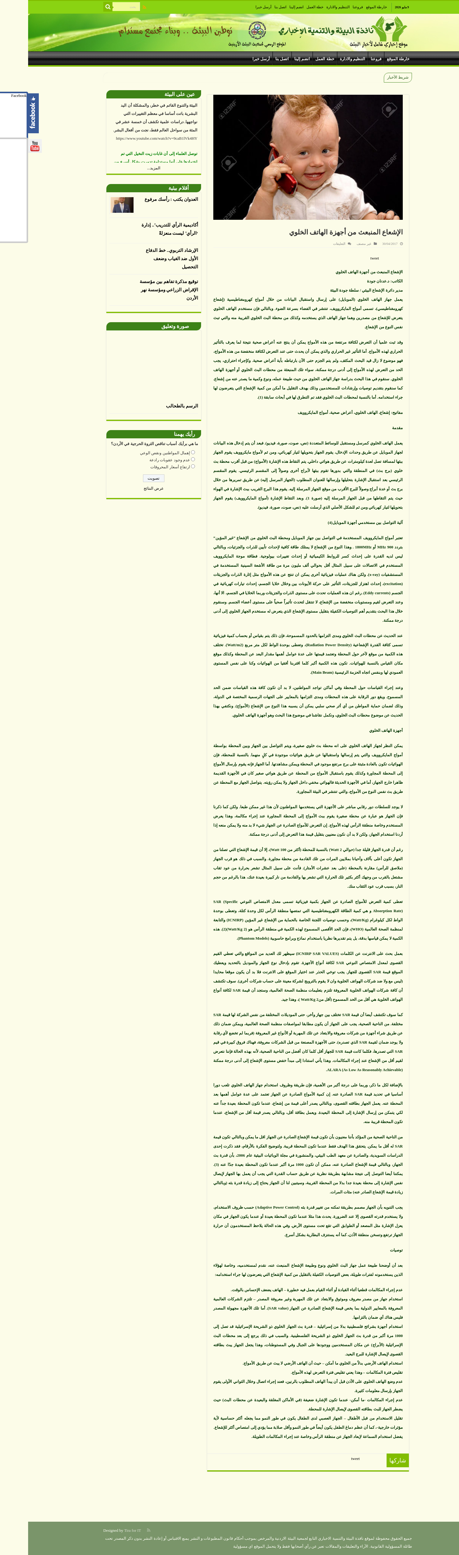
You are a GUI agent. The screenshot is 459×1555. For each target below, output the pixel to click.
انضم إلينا (268, 7)
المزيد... (125, 168)
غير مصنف (336, 243)
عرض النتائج (126, 488)
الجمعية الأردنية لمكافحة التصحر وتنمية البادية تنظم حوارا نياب (303, 77)
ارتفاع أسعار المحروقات (142, 467)
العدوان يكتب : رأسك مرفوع (143, 199)
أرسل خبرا (235, 7)
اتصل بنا (252, 7)
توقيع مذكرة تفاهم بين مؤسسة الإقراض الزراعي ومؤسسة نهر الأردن (141, 289)
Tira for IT (104, 1530)
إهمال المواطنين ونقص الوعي (137, 453)
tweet (346, 258)
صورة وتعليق (147, 326)
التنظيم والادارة (309, 7)
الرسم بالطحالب (154, 405)
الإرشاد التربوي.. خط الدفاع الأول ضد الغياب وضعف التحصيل (144, 258)
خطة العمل (286, 7)
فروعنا (330, 7)
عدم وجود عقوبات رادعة (141, 460)
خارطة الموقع (348, 7)
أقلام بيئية (150, 188)
